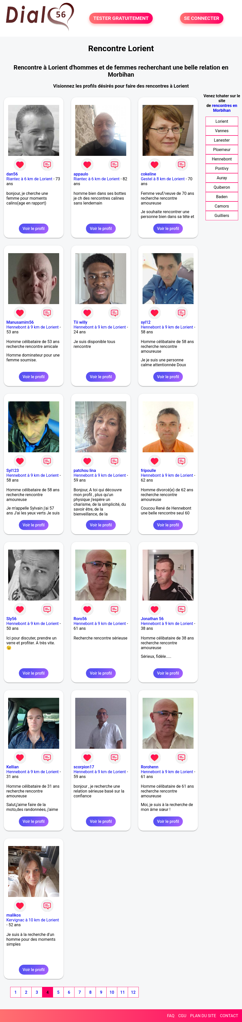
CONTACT (229, 1015)
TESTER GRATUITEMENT (121, 18)
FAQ (170, 1015)
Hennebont (222, 159)
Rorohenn (149, 767)
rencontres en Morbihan (224, 108)
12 (133, 992)
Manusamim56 (20, 322)
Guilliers (221, 215)
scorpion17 (84, 767)
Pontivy (221, 168)
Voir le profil (34, 228)
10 (111, 992)
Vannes (221, 130)
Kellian (12, 767)
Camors (222, 206)
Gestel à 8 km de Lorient (163, 178)
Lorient (221, 121)
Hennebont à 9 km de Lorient (32, 327)
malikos (13, 915)
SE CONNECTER (201, 18)
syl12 (145, 322)
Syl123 (12, 470)
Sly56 (11, 618)
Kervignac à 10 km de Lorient (32, 920)
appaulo (81, 174)
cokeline (148, 174)
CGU (182, 1015)
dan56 (12, 174)
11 (122, 992)
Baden (221, 196)
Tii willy (80, 322)
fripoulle (148, 470)
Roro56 (80, 618)
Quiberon (222, 187)
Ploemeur (222, 149)
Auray (222, 177)
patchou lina (85, 470)
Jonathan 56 (152, 618)
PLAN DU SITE (203, 1015)
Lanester (222, 140)
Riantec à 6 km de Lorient (29, 178)
